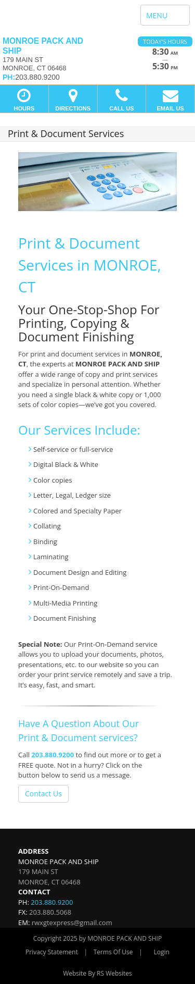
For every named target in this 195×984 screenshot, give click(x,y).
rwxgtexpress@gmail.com (72, 922)
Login (162, 952)
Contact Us (43, 793)
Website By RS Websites (97, 973)
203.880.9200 (52, 754)
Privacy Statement (51, 952)
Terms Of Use (113, 952)
